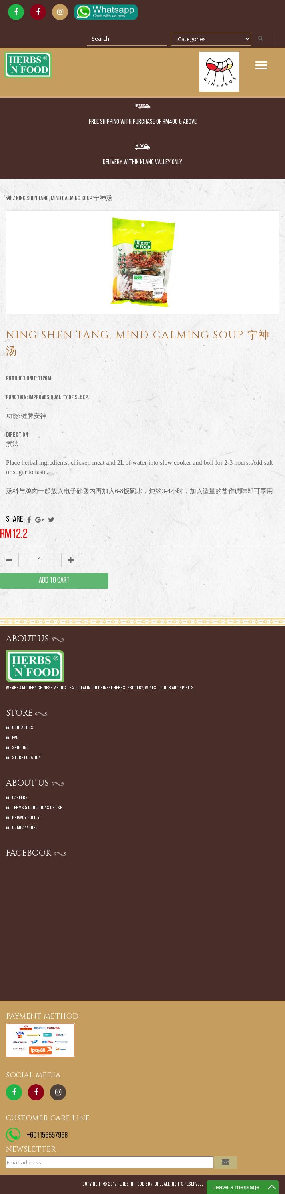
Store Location (26, 757)
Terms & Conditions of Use (37, 807)
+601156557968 (47, 1136)
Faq (15, 737)
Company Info (25, 827)
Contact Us (22, 727)
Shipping (20, 747)
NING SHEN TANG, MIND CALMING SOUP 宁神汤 (64, 198)
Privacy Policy (26, 817)
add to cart (54, 581)
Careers (20, 797)
